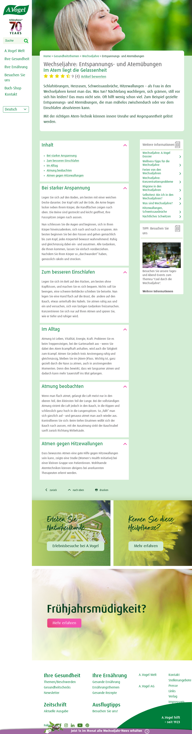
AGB (172, 708)
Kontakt (174, 675)
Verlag (173, 697)
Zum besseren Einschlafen (63, 160)
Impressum (176, 702)
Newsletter (51, 693)
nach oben (79, 490)
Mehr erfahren (146, 547)
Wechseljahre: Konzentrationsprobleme (157, 180)
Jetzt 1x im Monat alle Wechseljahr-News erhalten (105, 731)
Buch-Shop (12, 88)
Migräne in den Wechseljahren (151, 188)
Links (172, 692)
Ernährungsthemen (105, 688)
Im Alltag (52, 165)
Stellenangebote (180, 681)
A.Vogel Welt (14, 51)
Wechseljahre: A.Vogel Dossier (156, 154)
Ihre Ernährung (16, 67)
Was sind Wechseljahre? (157, 203)
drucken (106, 490)
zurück (51, 490)
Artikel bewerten (95, 77)
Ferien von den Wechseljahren (151, 171)
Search (28, 41)
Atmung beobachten (59, 170)
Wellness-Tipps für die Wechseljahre (156, 163)
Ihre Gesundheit (16, 59)
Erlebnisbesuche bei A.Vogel (75, 547)
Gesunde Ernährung (106, 682)
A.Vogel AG (146, 687)
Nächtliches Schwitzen (156, 216)
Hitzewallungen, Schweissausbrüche (154, 210)
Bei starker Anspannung (61, 155)
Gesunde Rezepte (104, 693)
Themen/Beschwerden (60, 682)
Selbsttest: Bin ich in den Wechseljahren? (157, 196)
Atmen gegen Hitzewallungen (65, 175)
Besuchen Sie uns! (105, 712)
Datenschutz (177, 713)
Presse (173, 686)
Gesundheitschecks (57, 688)
